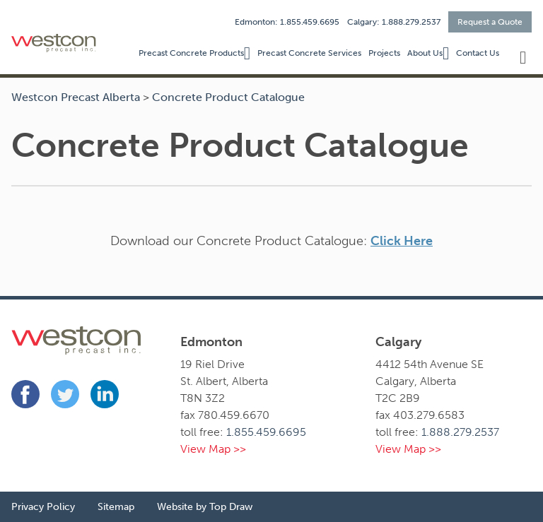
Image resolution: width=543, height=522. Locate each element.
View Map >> (213, 449)
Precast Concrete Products (191, 53)
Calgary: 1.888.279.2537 (393, 22)
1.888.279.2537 (460, 432)
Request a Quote (489, 22)
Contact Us (477, 53)
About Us (425, 53)
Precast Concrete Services (309, 53)
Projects (384, 53)
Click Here (401, 241)
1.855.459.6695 (266, 432)
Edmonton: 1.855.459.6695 (287, 22)
